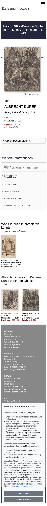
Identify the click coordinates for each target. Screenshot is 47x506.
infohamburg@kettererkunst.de (16, 370)
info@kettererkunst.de (13, 347)
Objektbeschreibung (17, 140)
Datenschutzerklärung (23, 486)
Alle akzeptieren (23, 499)
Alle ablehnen (23, 494)
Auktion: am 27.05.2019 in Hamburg (23, 28)
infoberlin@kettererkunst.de (15, 392)
